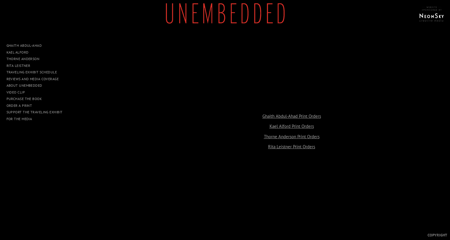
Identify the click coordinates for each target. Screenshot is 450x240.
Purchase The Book (24, 98)
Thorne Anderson (23, 59)
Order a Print (19, 105)
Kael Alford (18, 52)
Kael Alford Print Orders (292, 126)
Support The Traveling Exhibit (35, 112)
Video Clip (16, 92)
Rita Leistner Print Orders (291, 146)
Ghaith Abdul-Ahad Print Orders (291, 116)
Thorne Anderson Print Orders (292, 136)
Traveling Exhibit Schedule (32, 72)
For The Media (19, 119)
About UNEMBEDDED (24, 85)
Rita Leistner (18, 65)
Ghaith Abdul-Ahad (24, 45)
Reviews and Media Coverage (33, 79)
